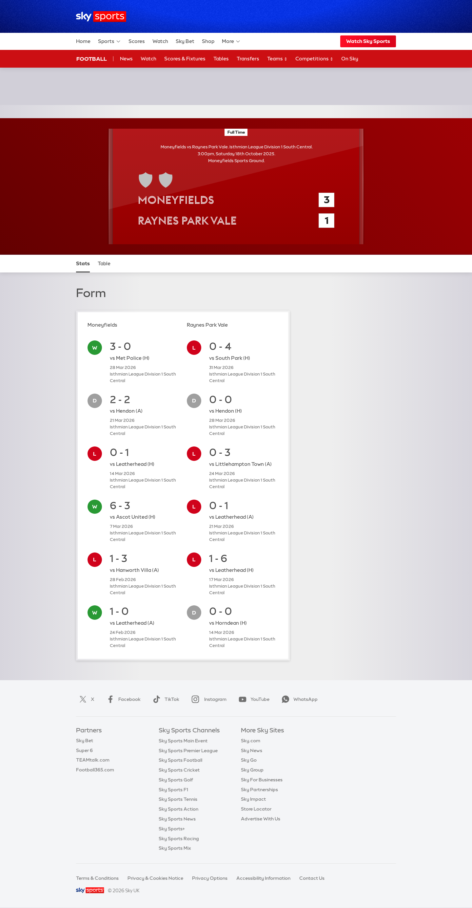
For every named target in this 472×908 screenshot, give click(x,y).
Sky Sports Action (178, 809)
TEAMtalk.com (92, 760)
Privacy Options (209, 878)
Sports (109, 41)
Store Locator (256, 809)
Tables (221, 58)
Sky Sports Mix (175, 848)
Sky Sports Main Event (183, 740)
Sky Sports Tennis (178, 799)
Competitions (314, 59)
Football (91, 58)
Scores (136, 41)
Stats (83, 263)
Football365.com (95, 769)
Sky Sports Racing (179, 838)
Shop (208, 41)
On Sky (349, 58)
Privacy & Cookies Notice (155, 878)
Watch (160, 41)
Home (83, 41)
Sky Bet (185, 41)
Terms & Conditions (97, 878)
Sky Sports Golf (176, 779)
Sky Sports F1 (173, 789)
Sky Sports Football (180, 760)
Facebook (122, 699)
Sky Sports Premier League (188, 750)
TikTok (164, 699)
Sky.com (250, 740)
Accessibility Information (263, 878)
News (126, 58)
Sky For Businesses (262, 779)
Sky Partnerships (259, 789)
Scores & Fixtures (185, 58)
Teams (277, 59)
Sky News (251, 750)
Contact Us (311, 878)
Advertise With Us (260, 818)
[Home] (101, 16)
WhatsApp (298, 699)
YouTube (252, 699)
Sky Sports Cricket (179, 769)
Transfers (248, 58)
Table (104, 263)
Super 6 (84, 750)
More (231, 41)
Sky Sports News (177, 818)
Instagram (207, 699)
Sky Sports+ (172, 828)
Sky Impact (253, 799)
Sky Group (252, 769)
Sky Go (249, 760)
